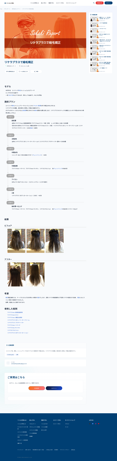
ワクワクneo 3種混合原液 (14, 317)
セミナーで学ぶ (60, 3)
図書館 (31, 436)
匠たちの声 (43, 430)
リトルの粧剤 (44, 427)
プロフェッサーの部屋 (34, 427)
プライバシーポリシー (64, 449)
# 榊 (17, 354)
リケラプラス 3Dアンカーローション (17, 333)
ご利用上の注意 (49, 449)
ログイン (108, 3)
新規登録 (36, 388)
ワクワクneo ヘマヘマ (13, 325)
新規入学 (99, 3)
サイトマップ (20, 449)
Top (1, 8)
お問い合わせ (28, 449)
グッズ (66, 427)
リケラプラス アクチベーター (15, 322)
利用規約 (56, 449)
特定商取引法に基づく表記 (38, 449)
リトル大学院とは (34, 3)
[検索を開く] (94, 3)
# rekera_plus (10, 354)
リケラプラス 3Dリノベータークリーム (18, 320)
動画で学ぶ (51, 3)
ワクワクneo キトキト (13, 328)
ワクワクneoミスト (13, 315)
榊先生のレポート (16, 8)
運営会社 (73, 449)
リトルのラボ (44, 424)
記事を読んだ (11, 71)
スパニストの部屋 (33, 430)
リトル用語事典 (33, 433)
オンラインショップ (71, 3)
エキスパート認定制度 (23, 440)
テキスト (67, 424)
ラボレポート (7, 8)
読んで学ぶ (43, 3)
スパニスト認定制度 (22, 432)
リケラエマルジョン (13, 330)
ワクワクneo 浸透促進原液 (15, 312)
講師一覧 (20, 443)
